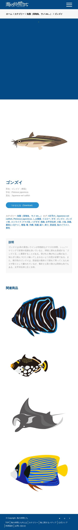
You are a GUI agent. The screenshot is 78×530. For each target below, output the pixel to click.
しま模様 (37, 219)
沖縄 (31, 225)
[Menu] (67, 4)
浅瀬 (37, 225)
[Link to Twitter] (59, 518)
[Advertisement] (39, 63)
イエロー (46, 219)
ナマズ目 (26, 222)
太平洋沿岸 (51, 222)
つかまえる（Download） (22, 205)
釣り (47, 225)
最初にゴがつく (13, 225)
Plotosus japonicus (22, 219)
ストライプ (16, 222)
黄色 (8, 228)
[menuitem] (67, 4)
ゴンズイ (61, 219)
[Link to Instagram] (64, 518)
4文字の (52, 216)
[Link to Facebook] (69, 518)
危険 (43, 222)
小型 (59, 222)
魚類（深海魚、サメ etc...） (29, 216)
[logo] (22, 4)
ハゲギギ (35, 222)
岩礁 (69, 222)
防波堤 (53, 225)
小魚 (64, 222)
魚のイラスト (63, 225)
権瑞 (23, 225)
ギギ (53, 219)
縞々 (42, 225)
